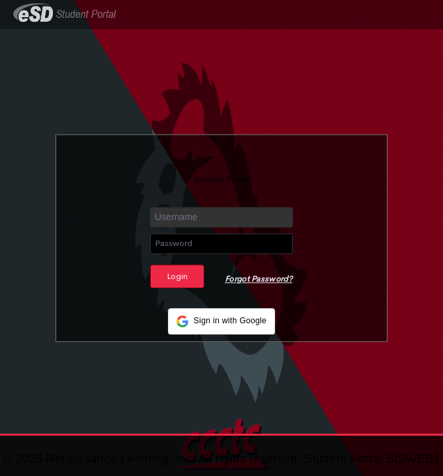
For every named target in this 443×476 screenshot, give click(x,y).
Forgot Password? (258, 279)
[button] (221, 321)
